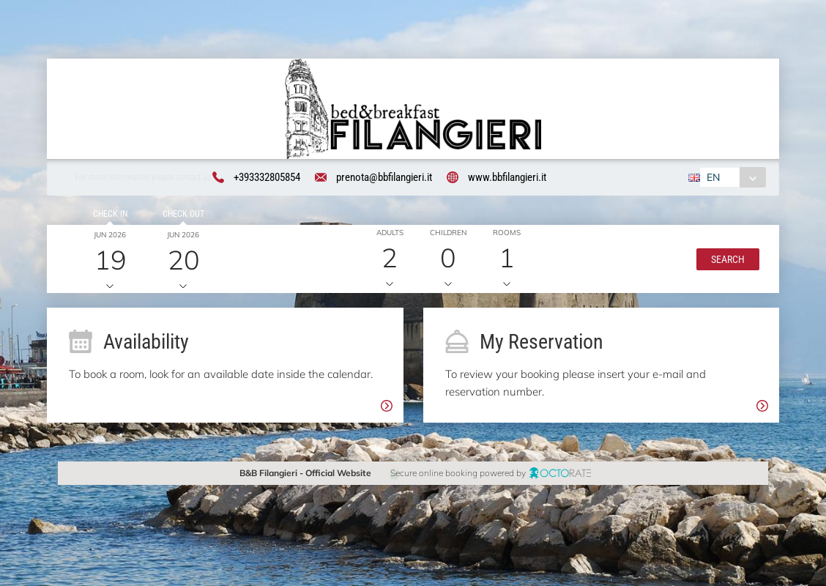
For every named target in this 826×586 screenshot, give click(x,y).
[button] (724, 261)
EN (711, 179)
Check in (108, 216)
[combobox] (730, 179)
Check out (180, 216)
